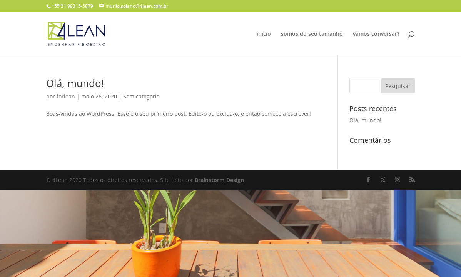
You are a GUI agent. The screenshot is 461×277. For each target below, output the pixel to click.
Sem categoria (141, 96)
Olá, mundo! (75, 83)
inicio (264, 34)
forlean (66, 96)
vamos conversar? (376, 34)
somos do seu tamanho (312, 34)
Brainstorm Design (219, 180)
